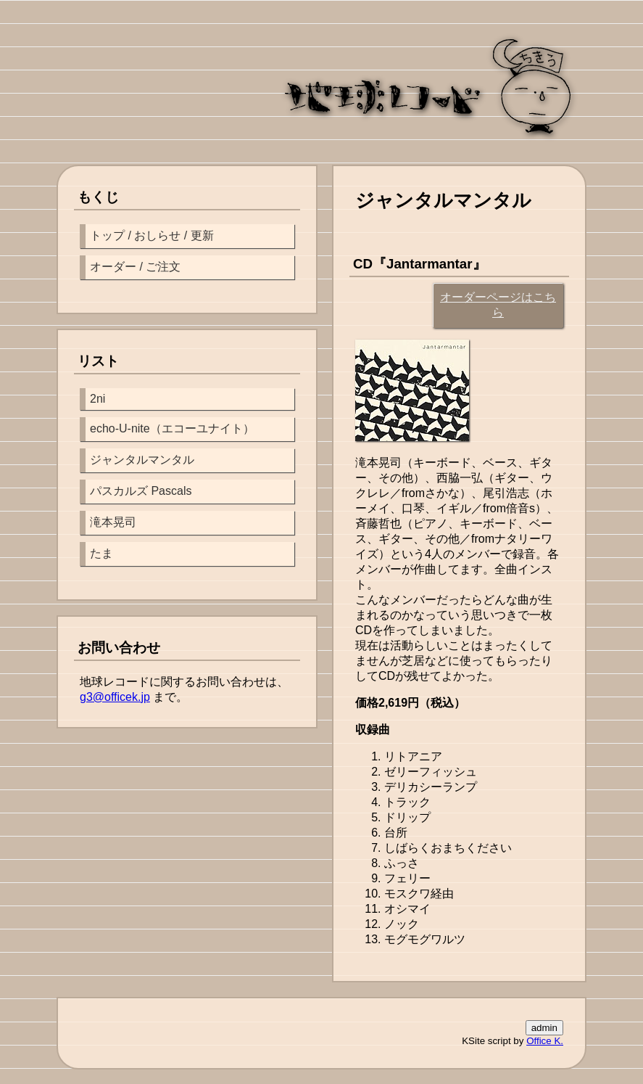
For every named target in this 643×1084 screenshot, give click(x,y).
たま (101, 553)
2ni (97, 399)
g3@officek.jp (115, 697)
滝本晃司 (113, 522)
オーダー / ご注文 (135, 266)
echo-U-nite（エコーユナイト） (172, 428)
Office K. (544, 1040)
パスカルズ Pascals (140, 491)
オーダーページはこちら (498, 305)
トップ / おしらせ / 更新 (152, 235)
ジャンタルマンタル (142, 459)
